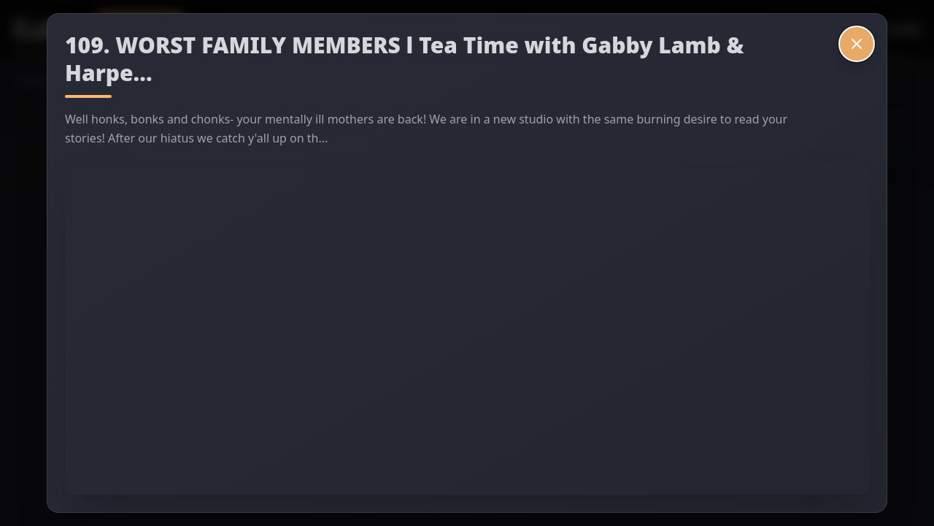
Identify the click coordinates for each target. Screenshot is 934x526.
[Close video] (856, 44)
